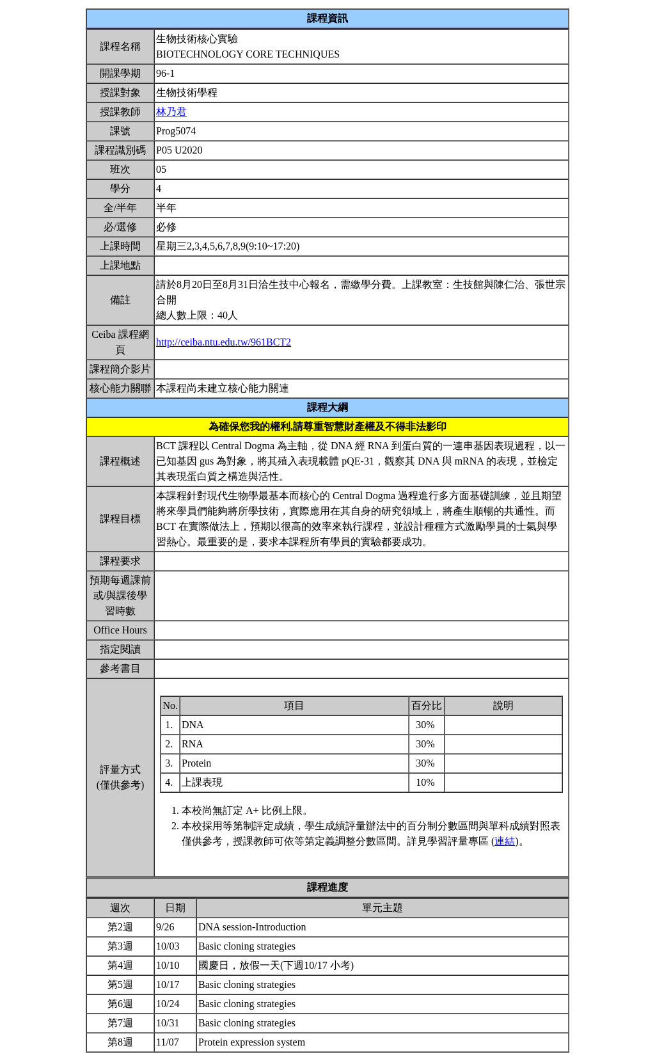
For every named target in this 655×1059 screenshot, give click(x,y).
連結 (504, 841)
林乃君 (171, 111)
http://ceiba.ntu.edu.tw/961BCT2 (223, 342)
